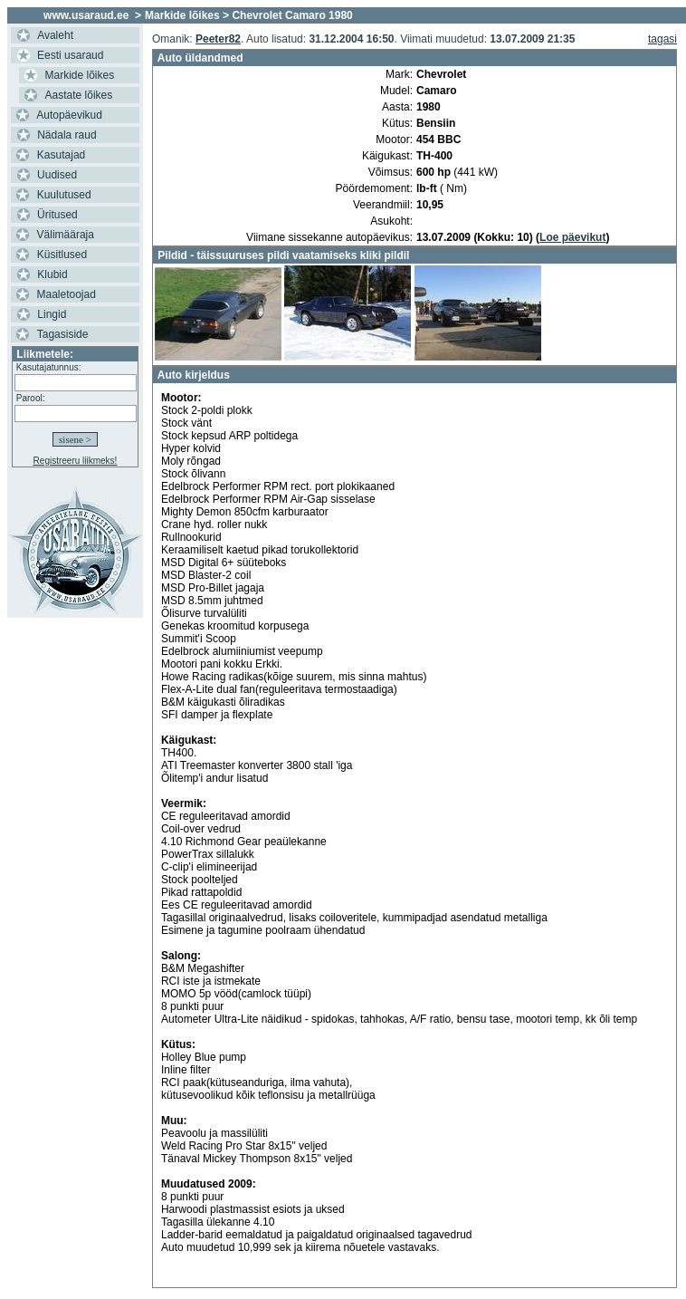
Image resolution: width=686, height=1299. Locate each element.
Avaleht (55, 35)
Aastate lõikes (79, 95)
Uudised (57, 174)
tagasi (662, 39)
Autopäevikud (69, 115)
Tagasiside (63, 334)
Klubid (52, 274)
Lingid (51, 314)
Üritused (57, 214)
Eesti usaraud (70, 55)
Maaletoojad (66, 294)
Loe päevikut (572, 237)
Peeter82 (218, 39)
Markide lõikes (80, 75)
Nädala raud (66, 135)
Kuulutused (64, 194)
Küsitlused (62, 254)
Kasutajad (61, 155)
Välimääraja (65, 234)
